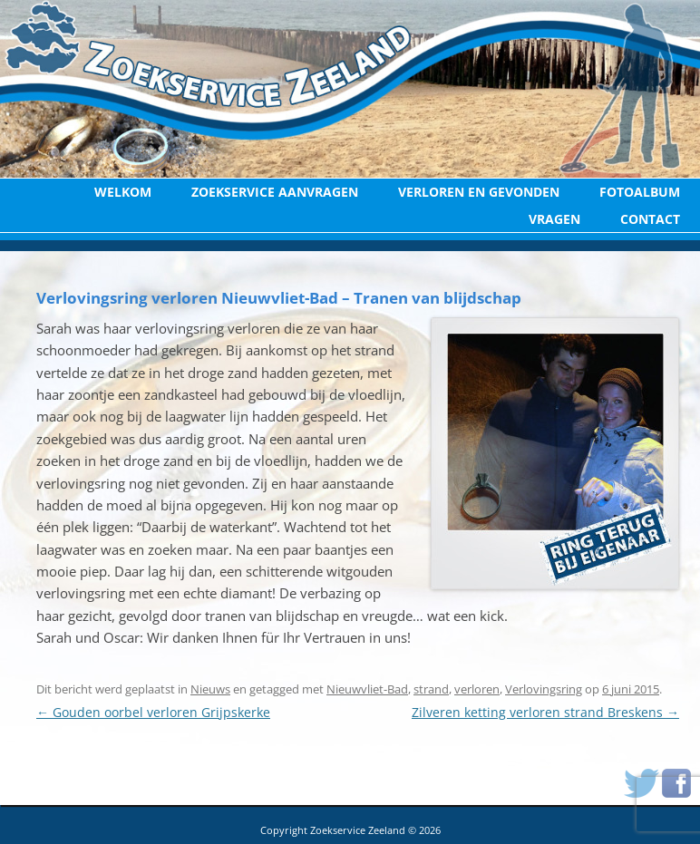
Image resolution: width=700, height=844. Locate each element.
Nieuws (210, 689)
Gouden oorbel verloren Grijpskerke (153, 712)
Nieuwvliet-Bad (367, 689)
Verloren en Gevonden (478, 191)
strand (431, 689)
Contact (650, 219)
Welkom (122, 191)
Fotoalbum (639, 191)
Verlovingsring (543, 689)
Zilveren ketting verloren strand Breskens (545, 712)
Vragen (554, 219)
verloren (477, 689)
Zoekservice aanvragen (274, 191)
